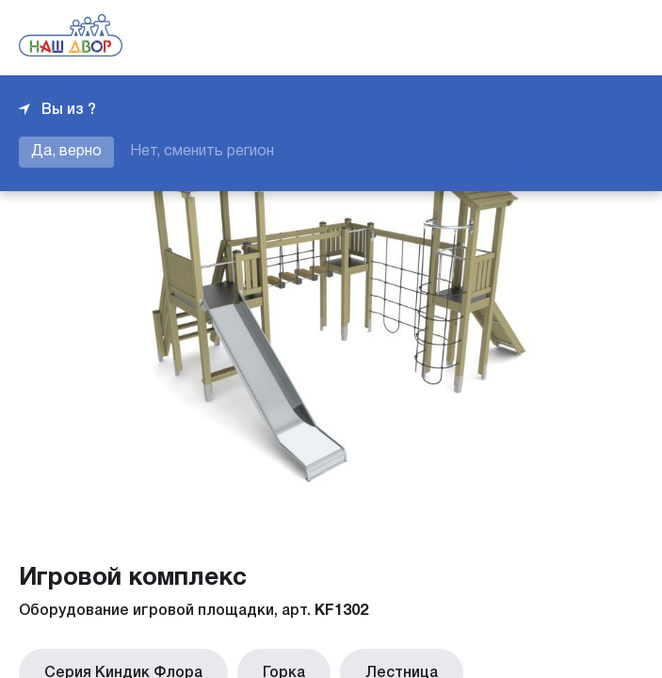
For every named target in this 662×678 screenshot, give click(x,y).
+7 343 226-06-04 (579, 37)
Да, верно (66, 151)
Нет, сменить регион (202, 151)
